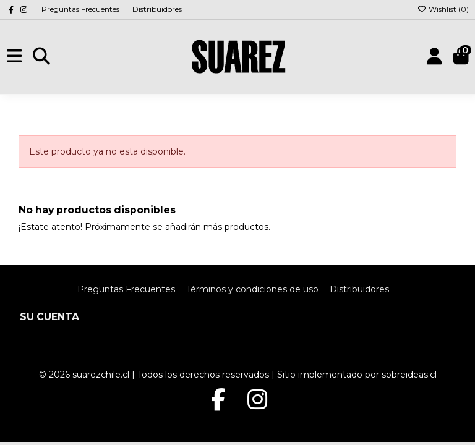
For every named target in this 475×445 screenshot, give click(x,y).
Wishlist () (443, 9)
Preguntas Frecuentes (81, 9)
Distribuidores (157, 9)
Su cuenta (49, 317)
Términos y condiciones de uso (252, 289)
